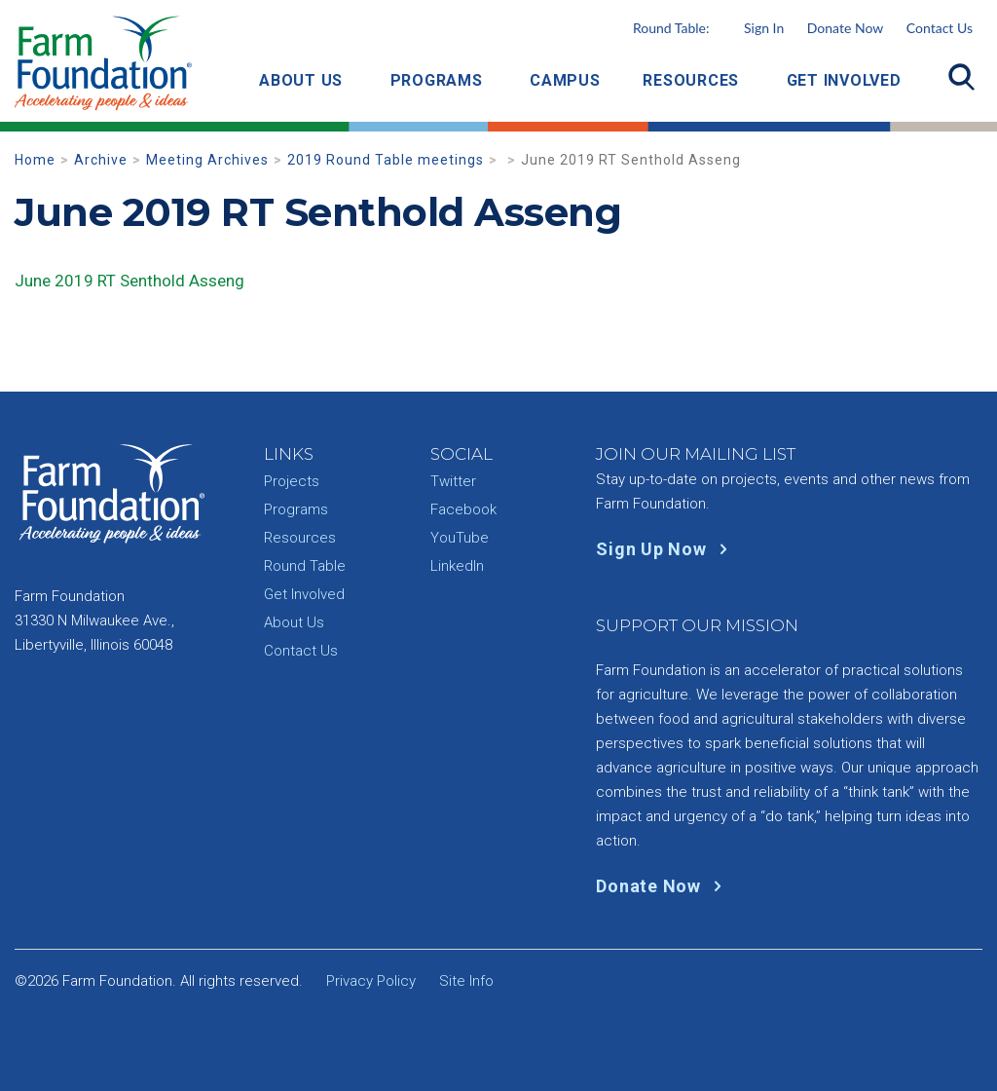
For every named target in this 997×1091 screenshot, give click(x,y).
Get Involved (844, 80)
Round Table (305, 566)
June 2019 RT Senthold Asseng (129, 280)
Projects (291, 481)
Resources (691, 80)
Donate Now (845, 27)
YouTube (459, 537)
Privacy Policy (371, 981)
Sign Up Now (665, 549)
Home (35, 160)
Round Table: (708, 27)
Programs (436, 80)
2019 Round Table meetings (385, 160)
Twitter (453, 481)
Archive (101, 160)
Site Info (466, 981)
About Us (301, 80)
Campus (565, 80)
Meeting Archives (207, 160)
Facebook (463, 509)
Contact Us (939, 27)
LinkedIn (457, 566)
